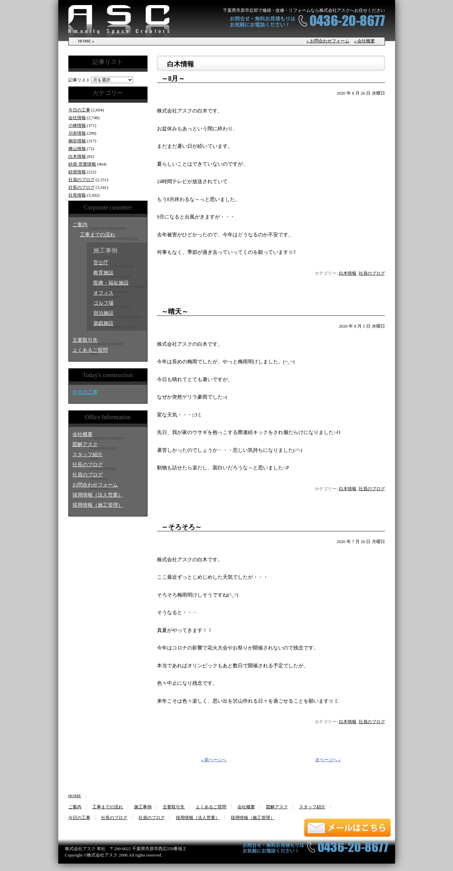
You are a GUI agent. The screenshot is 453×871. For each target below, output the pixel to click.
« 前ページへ (214, 759)
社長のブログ (81, 187)
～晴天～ (174, 311)
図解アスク (85, 444)
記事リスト (79, 79)
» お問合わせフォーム (327, 40)
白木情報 (77, 156)
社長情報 (77, 195)
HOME (74, 795)
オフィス (103, 293)
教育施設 (103, 272)
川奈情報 (77, 133)
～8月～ (173, 78)
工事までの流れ (97, 234)
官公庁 (100, 262)
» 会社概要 (364, 40)
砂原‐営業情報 (82, 164)
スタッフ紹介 (87, 454)
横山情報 (77, 148)
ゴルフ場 (103, 303)
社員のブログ (81, 179)
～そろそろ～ (181, 527)
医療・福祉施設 (111, 283)
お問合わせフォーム (95, 485)
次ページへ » (328, 759)
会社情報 (77, 117)
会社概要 (82, 434)
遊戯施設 (103, 323)
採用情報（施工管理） (97, 505)
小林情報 (77, 125)
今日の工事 (79, 109)
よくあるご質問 (90, 350)
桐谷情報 (77, 140)
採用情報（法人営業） (97, 495)
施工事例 (143, 806)
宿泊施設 (103, 313)
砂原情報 (77, 171)
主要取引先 (85, 340)
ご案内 (80, 224)
